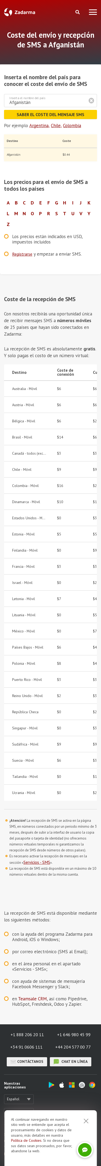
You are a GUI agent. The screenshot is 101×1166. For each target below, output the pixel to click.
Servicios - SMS (36, 862)
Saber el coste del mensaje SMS (50, 114)
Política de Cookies (26, 1140)
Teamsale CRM (32, 999)
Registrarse (22, 254)
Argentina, (39, 125)
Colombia (72, 125)
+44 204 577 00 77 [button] (73, 1047)
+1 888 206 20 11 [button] (27, 1034)
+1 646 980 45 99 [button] (73, 1034)
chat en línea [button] (71, 1061)
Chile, (56, 125)
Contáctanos (27, 1061)
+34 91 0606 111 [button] (26, 1047)
